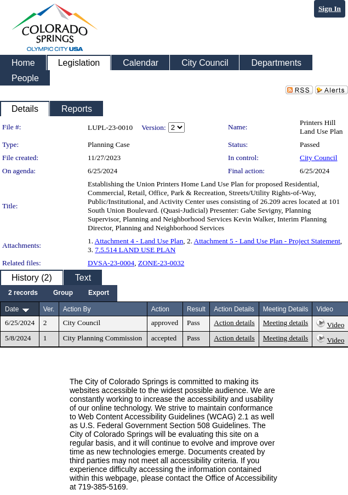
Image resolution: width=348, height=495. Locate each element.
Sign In (329, 8)
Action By (77, 309)
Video (336, 325)
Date (12, 309)
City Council (319, 157)
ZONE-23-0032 (161, 263)
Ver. (49, 309)
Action (160, 309)
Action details (234, 322)
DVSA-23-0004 (111, 263)
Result (196, 309)
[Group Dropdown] (63, 293)
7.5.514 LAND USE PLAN (135, 250)
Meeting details (286, 322)
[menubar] (58, 293)
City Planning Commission (102, 338)
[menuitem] (23, 293)
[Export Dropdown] (99, 293)
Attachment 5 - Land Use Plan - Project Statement (267, 241)
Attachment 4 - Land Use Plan (139, 241)
